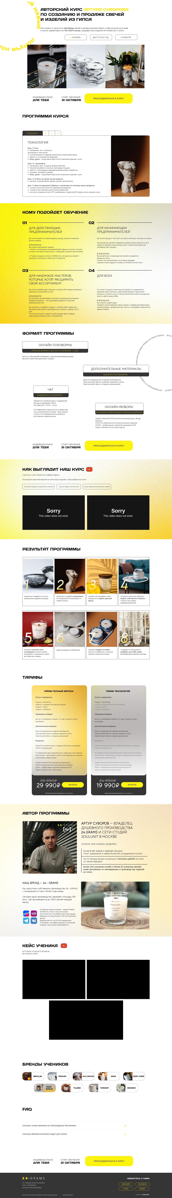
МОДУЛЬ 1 (32, 133)
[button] (58, 1076)
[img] (26, 913)
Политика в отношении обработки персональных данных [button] (39, 1195)
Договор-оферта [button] (68, 1195)
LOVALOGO (145, 1194)
